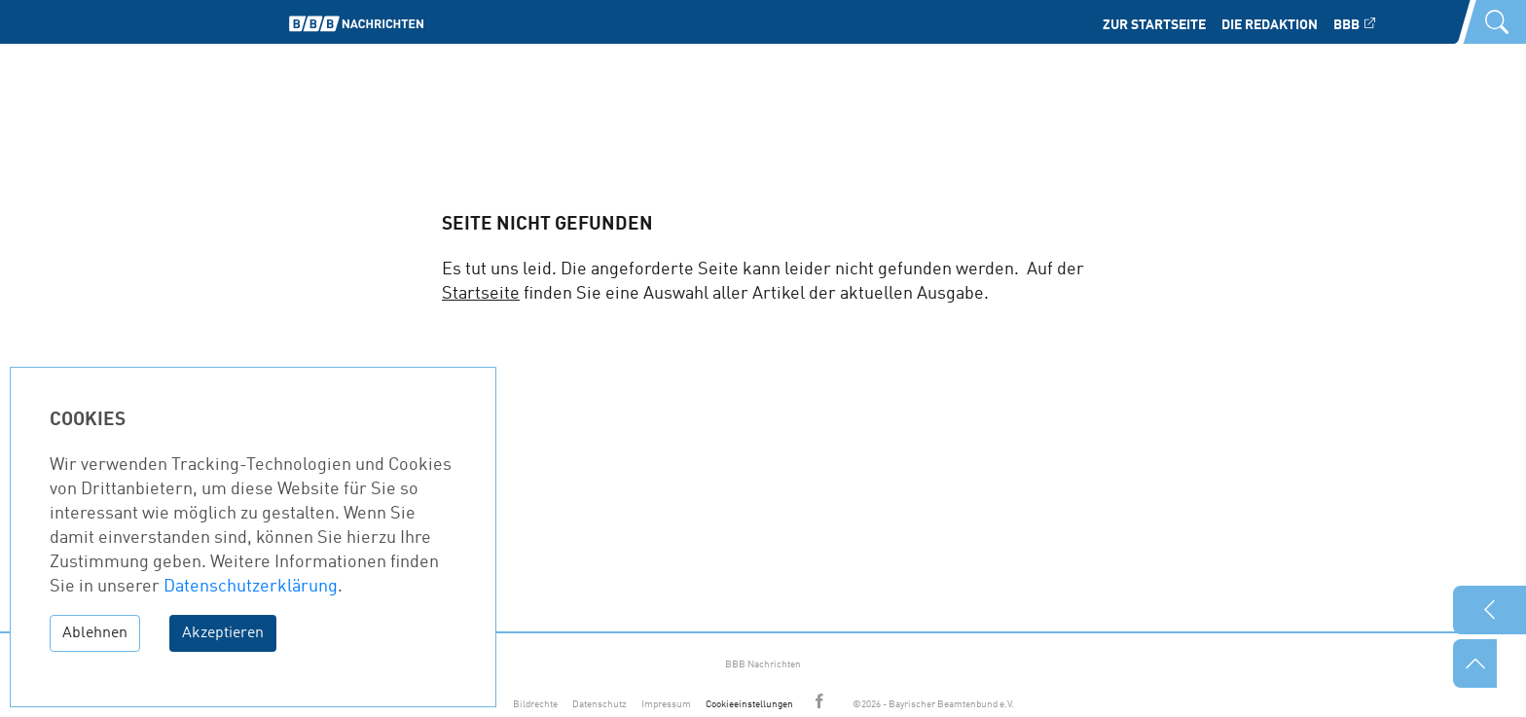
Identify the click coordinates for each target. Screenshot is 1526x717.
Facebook (822, 703)
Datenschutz (599, 704)
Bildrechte (535, 704)
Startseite (481, 294)
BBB (1346, 25)
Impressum (666, 704)
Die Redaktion (1269, 25)
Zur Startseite (1154, 25)
